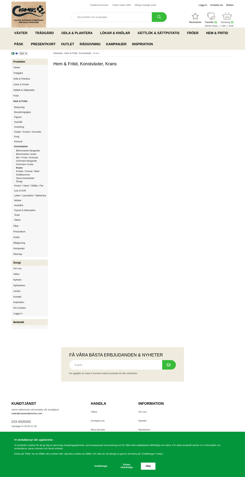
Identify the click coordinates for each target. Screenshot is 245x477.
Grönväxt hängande (26, 160)
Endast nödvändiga (126, 466)
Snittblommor (23, 174)
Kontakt (17, 296)
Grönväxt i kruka (24, 164)
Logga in (203, 5)
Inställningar (100, 466)
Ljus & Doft (31, 190)
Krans (19, 167)
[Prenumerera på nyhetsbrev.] (169, 365)
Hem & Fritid (218, 33)
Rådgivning (90, 44)
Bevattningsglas (22, 112)
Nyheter (17, 279)
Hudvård (18, 205)
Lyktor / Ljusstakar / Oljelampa (31, 195)
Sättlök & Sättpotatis (160, 33)
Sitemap (17, 254)
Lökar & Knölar (116, 33)
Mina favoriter (98, 429)
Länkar (17, 291)
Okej (148, 466)
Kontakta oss (216, 5)
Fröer (194, 33)
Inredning (31, 126)
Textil (17, 215)
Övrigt (19, 181)
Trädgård (45, 33)
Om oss (17, 268)
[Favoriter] (195, 18)
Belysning (31, 107)
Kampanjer (116, 44)
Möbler (17, 200)
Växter (22, 33)
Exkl (231, 25)
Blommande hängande (28, 150)
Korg (16, 136)
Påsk (19, 44)
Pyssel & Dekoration (31, 210)
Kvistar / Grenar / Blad (27, 171)
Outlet (67, 44)
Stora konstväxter (25, 178)
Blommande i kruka (26, 154)
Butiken (230, 5)
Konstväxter (31, 146)
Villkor (16, 274)
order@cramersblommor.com (26, 413)
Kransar (18, 141)
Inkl (223, 25)
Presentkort (43, 44)
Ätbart (31, 220)
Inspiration (142, 44)
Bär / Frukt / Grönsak (27, 157)
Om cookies (19, 307)
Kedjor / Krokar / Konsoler (27, 131)
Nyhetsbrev (19, 285)
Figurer (31, 117)
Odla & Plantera (78, 33)
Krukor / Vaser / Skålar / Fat (31, 185)
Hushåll (31, 122)
